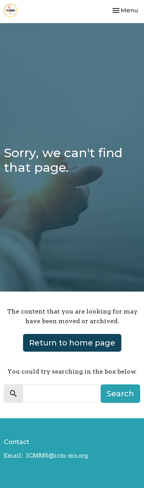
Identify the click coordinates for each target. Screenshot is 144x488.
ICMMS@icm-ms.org (57, 455)
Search (120, 393)
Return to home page (72, 342)
